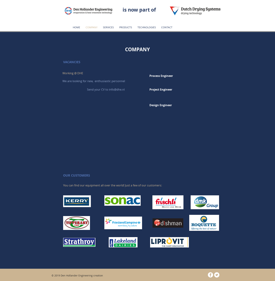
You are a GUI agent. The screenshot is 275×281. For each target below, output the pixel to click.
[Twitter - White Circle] (216, 274)
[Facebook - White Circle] (210, 274)
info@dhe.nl (117, 89)
